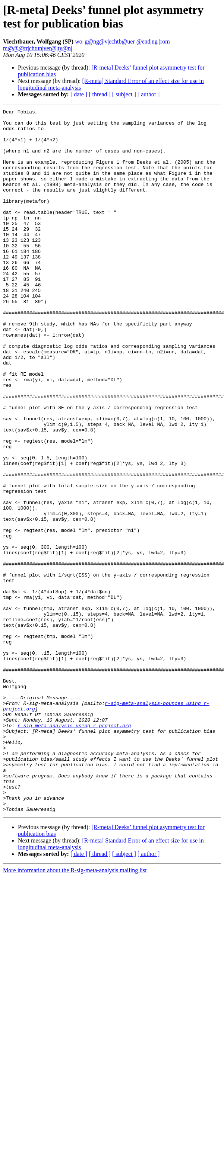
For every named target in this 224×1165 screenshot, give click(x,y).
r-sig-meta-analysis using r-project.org (74, 849)
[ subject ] (124, 94)
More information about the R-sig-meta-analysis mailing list (75, 1011)
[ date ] (78, 94)
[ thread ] (100, 94)
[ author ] (149, 94)
